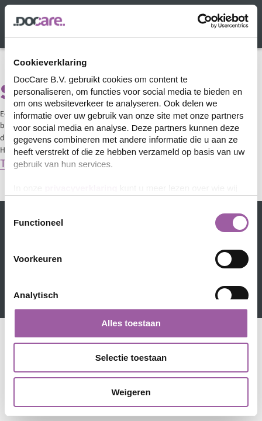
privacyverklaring (80, 188)
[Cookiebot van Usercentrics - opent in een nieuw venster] (197, 21)
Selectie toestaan (131, 358)
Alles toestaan (131, 323)
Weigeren (130, 392)
